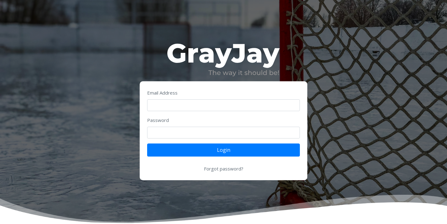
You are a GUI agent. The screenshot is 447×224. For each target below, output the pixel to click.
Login (223, 150)
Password (158, 120)
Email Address (162, 93)
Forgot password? (223, 169)
